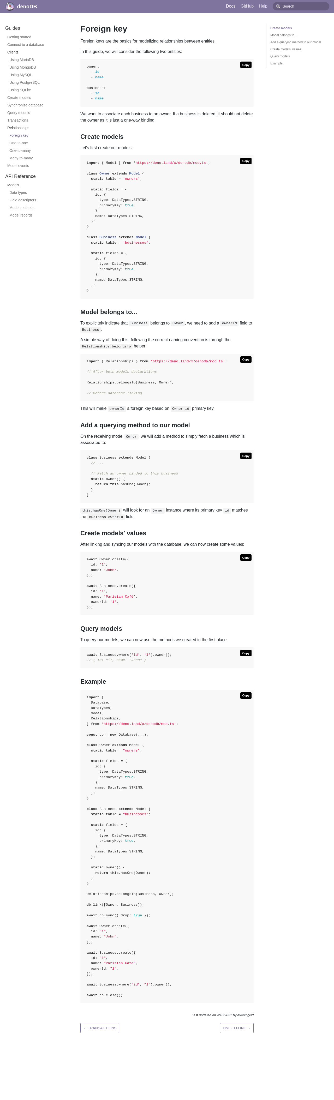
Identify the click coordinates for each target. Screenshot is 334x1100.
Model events (18, 166)
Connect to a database (25, 45)
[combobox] (306, 6)
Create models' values (285, 49)
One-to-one (18, 143)
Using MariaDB (21, 60)
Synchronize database (25, 105)
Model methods (21, 208)
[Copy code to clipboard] (246, 65)
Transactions (17, 120)
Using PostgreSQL (24, 82)
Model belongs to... (283, 35)
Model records (21, 215)
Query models (18, 113)
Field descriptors (22, 200)
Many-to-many (21, 158)
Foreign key (18, 135)
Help (275, 6)
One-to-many (20, 150)
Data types (18, 192)
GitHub (258, 6)
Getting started (19, 37)
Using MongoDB (22, 67)
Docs (242, 6)
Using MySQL (20, 75)
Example (276, 63)
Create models (19, 97)
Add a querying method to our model (295, 42)
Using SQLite (20, 90)
